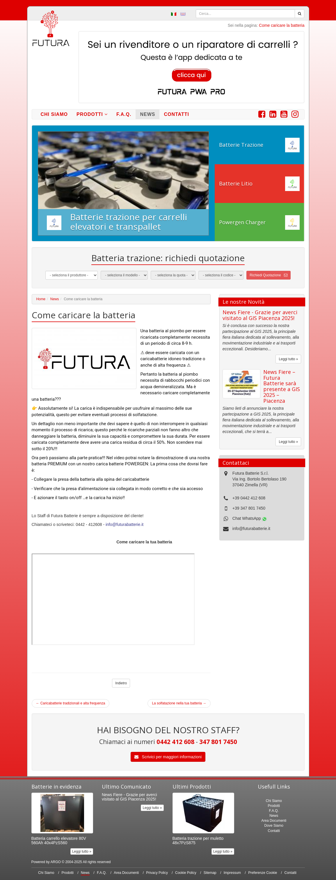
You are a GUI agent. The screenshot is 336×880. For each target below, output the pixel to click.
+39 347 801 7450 (248, 508)
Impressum (232, 873)
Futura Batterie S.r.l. (250, 473)
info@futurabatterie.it (124, 524)
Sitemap (210, 873)
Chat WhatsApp (249, 518)
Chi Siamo (54, 114)
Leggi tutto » (288, 359)
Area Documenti (273, 821)
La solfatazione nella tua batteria (179, 703)
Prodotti (92, 114)
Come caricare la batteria (281, 25)
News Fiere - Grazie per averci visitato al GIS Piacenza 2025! (260, 315)
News (147, 114)
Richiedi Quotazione (268, 275)
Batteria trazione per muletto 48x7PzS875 (198, 840)
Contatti (176, 114)
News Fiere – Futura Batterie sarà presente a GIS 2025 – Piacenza (281, 386)
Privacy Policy (157, 873)
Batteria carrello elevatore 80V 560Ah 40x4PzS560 (58, 840)
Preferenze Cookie (262, 873)
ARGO (56, 862)
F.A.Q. (123, 114)
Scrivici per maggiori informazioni (168, 756)
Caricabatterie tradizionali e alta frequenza (70, 703)
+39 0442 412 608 (248, 498)
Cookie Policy (185, 873)
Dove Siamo (273, 826)
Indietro (121, 683)
